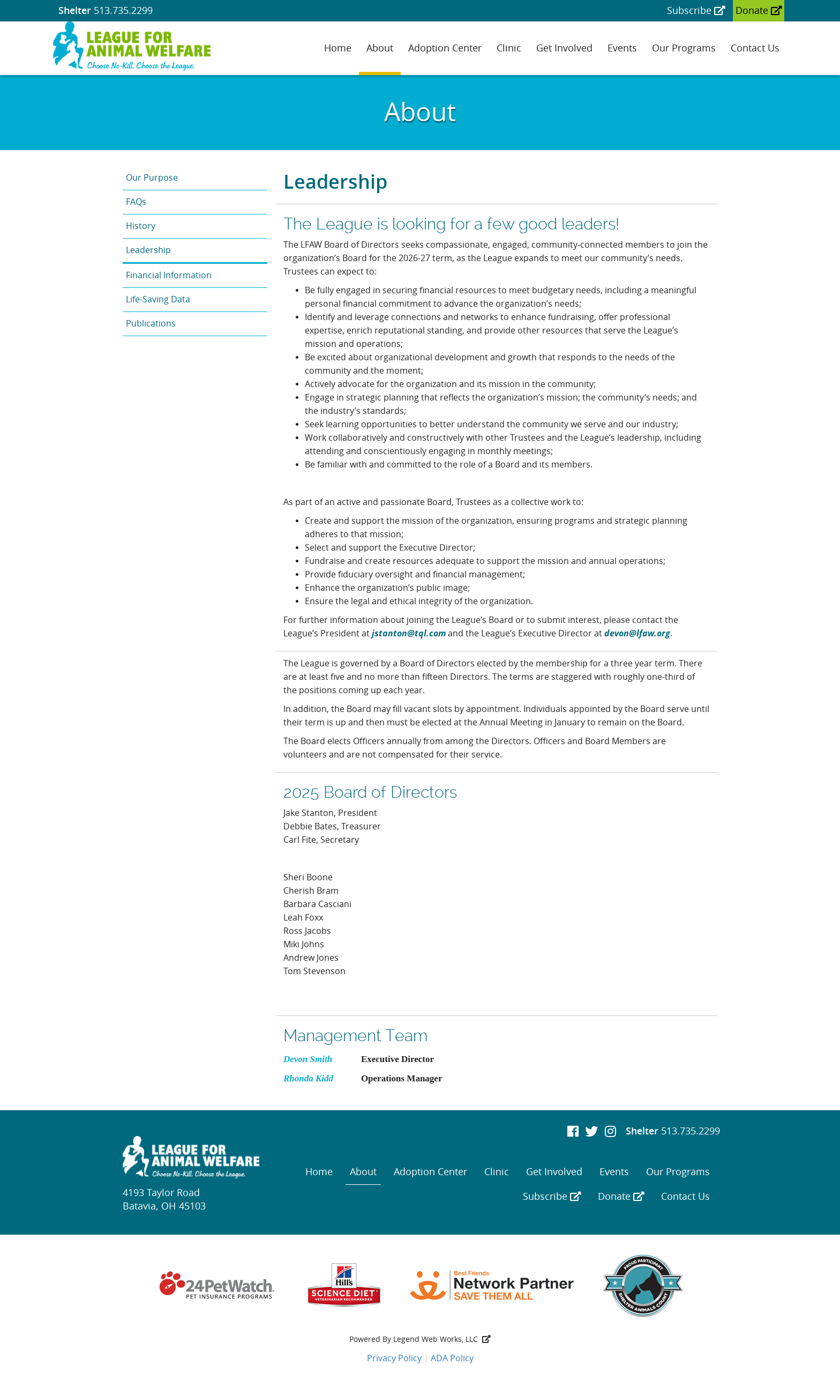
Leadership (148, 250)
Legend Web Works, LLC (442, 1339)
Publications (151, 323)
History (140, 226)
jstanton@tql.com (409, 633)
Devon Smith (307, 1059)
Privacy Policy (394, 1358)
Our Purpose (152, 178)
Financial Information (169, 275)
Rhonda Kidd (308, 1078)
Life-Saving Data (158, 299)
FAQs (136, 202)
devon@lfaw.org (637, 633)
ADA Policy (452, 1358)
